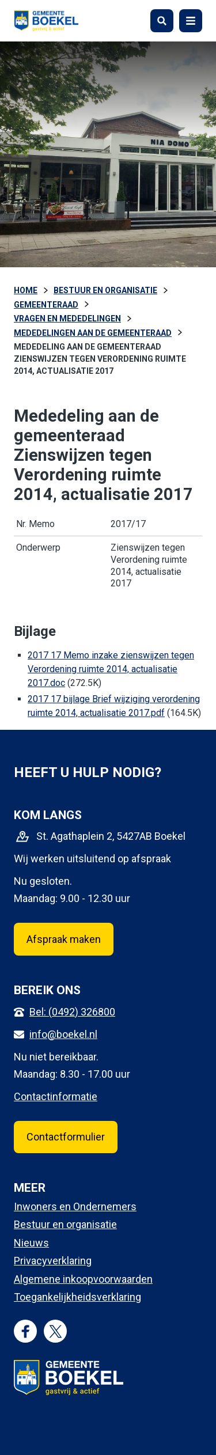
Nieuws (31, 1243)
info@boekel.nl (63, 1034)
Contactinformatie (55, 1096)
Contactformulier (65, 1137)
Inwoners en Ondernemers (75, 1206)
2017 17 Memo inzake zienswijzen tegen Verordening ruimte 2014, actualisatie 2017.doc (111, 669)
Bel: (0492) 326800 (72, 1012)
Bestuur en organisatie (65, 1224)
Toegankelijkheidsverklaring (77, 1297)
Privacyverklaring (53, 1261)
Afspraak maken (63, 939)
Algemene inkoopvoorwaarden (83, 1279)
